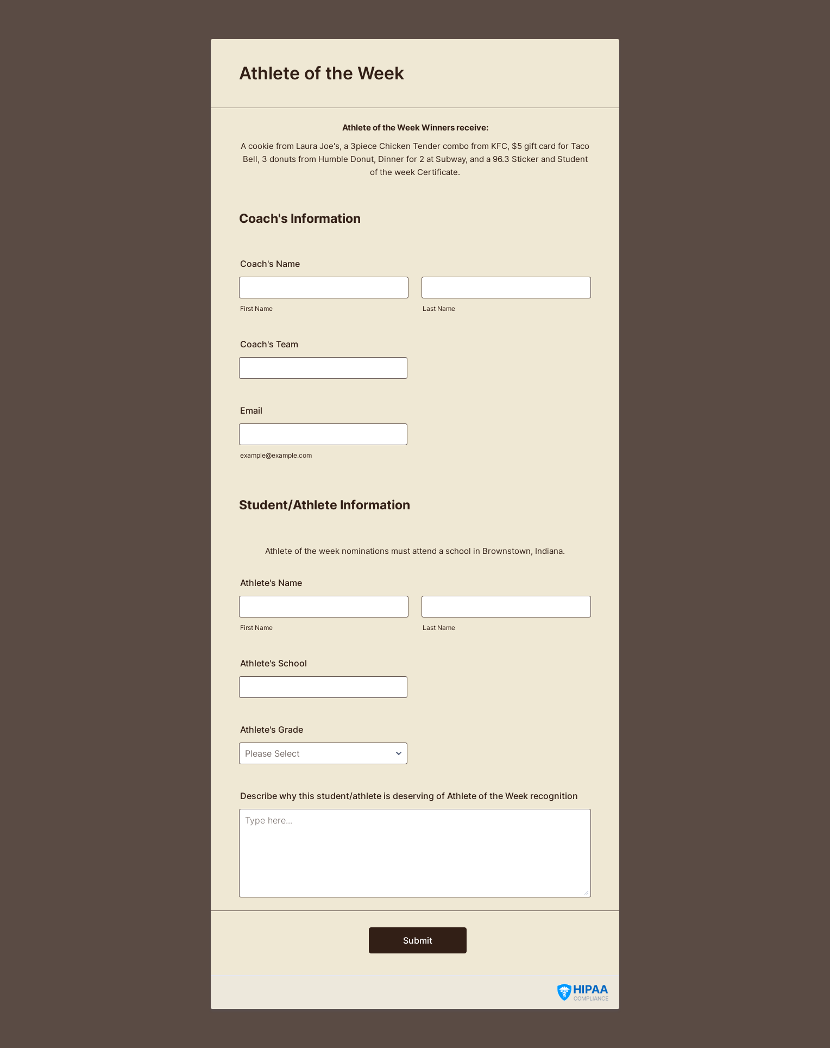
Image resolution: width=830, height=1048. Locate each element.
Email (251, 410)
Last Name (439, 308)
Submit (417, 940)
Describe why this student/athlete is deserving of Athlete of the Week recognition (409, 795)
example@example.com (276, 455)
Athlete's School (273, 663)
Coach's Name (270, 263)
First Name (256, 308)
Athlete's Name (271, 582)
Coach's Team (269, 344)
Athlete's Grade (271, 729)
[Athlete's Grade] (323, 753)
